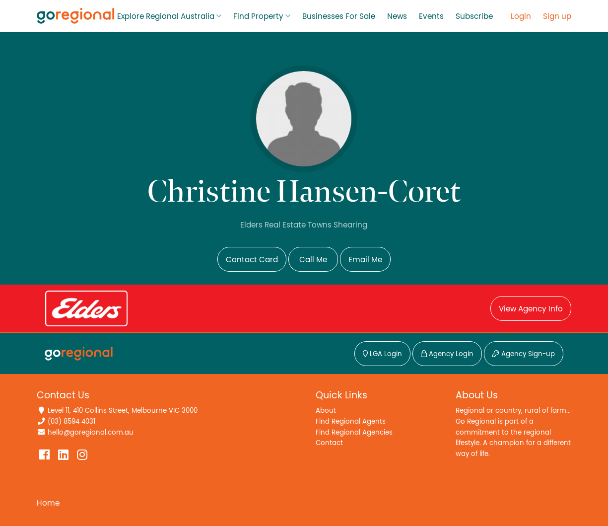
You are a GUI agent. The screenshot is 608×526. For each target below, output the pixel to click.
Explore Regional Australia (165, 16)
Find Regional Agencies (354, 432)
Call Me (313, 260)
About (326, 410)
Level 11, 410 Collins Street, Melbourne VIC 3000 (123, 410)
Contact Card (252, 260)
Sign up (557, 16)
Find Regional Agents (351, 421)
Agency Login (447, 354)
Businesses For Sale (338, 16)
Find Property (258, 16)
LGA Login (382, 354)
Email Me (365, 260)
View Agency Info (531, 309)
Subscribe (474, 16)
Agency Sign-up (523, 354)
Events (431, 16)
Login (521, 16)
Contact (329, 443)
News (397, 16)
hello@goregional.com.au (91, 432)
